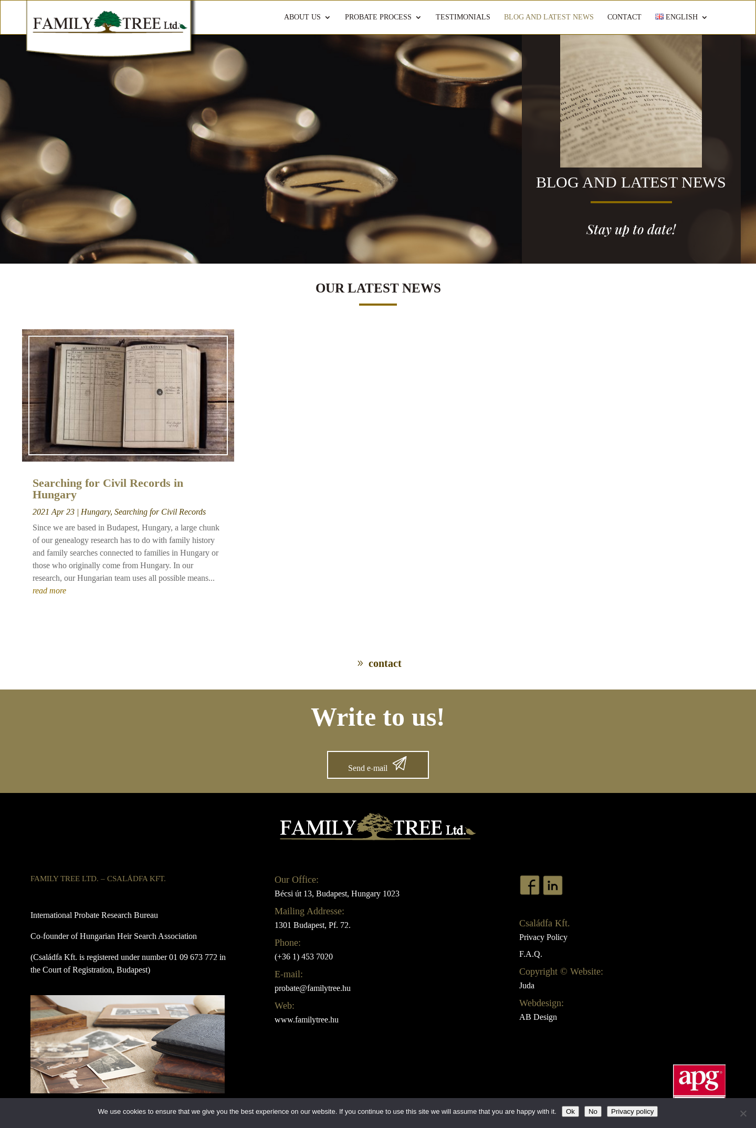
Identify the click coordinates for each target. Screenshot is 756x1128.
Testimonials (463, 17)
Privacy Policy (543, 937)
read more (49, 590)
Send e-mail (367, 768)
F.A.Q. (530, 953)
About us (302, 17)
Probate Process (378, 17)
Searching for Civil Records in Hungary (108, 488)
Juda (526, 985)
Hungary (95, 511)
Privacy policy (632, 1111)
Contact (624, 17)
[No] (743, 1113)
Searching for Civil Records (160, 511)
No (593, 1111)
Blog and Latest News (549, 17)
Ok (570, 1111)
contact (385, 663)
